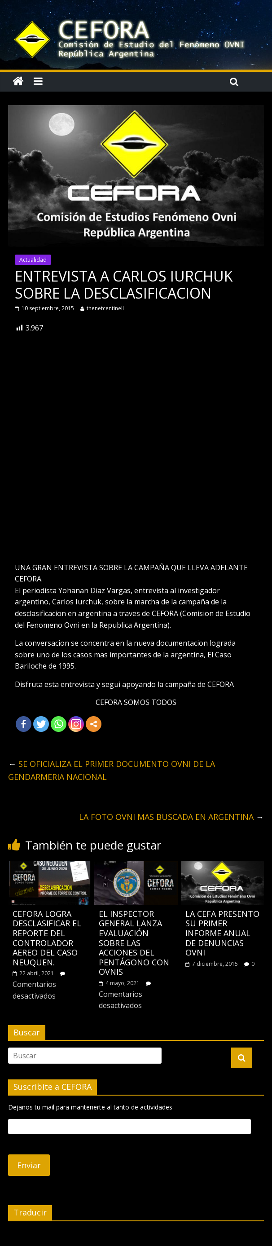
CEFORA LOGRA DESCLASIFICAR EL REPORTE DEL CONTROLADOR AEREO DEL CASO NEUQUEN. (47, 938)
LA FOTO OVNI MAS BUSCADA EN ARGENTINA (171, 816)
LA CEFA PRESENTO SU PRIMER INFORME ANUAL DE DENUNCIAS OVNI (222, 933)
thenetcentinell (105, 308)
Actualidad (33, 260)
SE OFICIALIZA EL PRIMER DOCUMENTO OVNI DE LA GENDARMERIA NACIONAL (111, 770)
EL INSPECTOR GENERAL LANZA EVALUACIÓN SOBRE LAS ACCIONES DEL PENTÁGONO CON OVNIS (134, 942)
